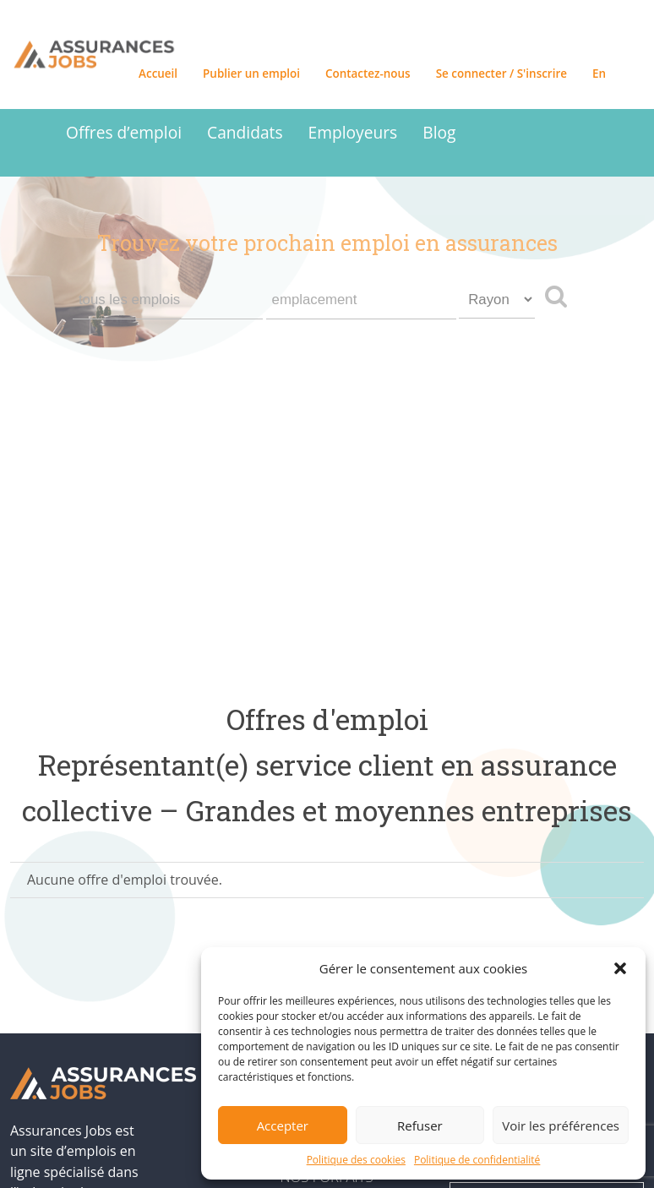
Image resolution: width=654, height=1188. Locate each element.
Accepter (282, 1125)
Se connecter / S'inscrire (501, 73)
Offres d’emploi (124, 132)
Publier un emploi (251, 73)
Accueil (158, 73)
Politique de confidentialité (477, 1160)
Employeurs (353, 132)
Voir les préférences (560, 1125)
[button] (620, 968)
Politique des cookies (356, 1160)
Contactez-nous (368, 73)
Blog (438, 132)
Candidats (244, 132)
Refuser (420, 1125)
